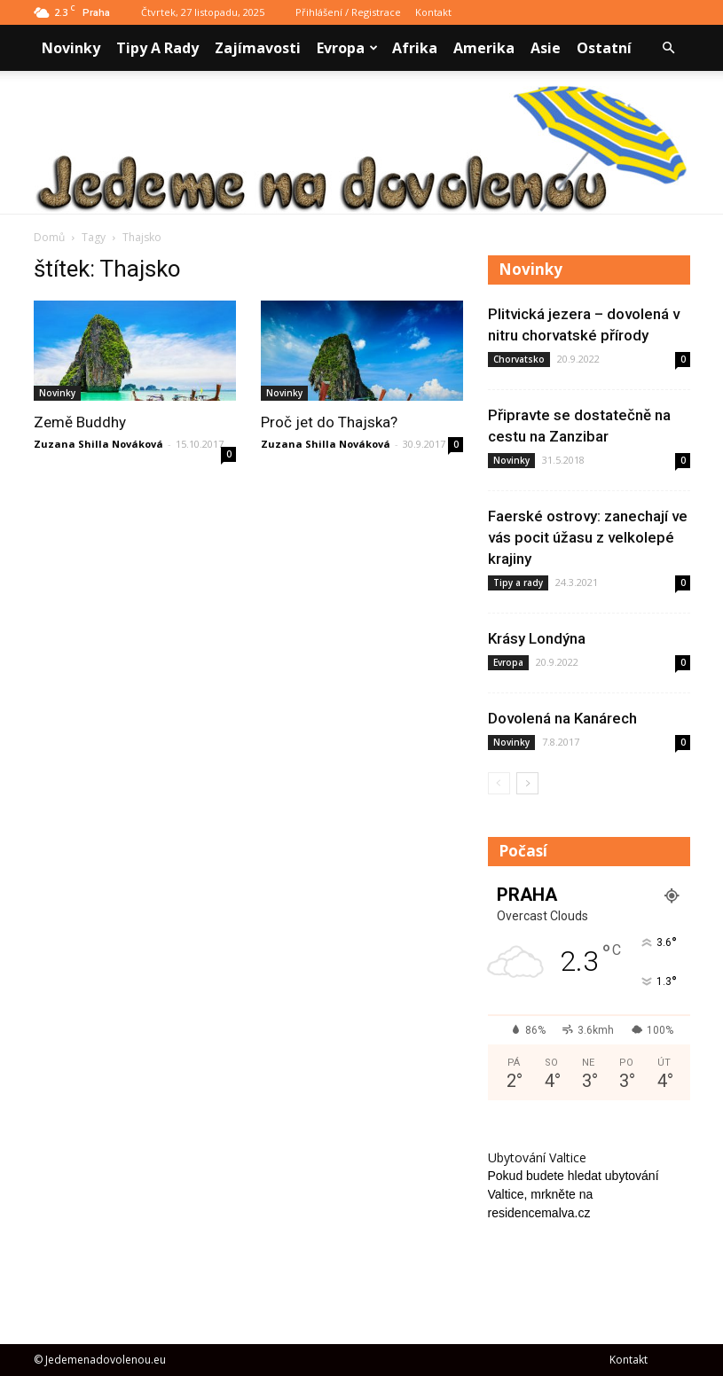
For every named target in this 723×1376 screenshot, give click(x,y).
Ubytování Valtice (537, 1157)
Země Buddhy (80, 422)
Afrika (414, 48)
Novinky (71, 48)
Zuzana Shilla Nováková (98, 443)
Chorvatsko (519, 359)
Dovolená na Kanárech (562, 718)
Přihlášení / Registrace (348, 12)
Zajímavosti (258, 48)
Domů (49, 237)
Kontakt (433, 12)
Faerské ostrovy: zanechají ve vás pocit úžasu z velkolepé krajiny (588, 537)
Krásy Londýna (536, 638)
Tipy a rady (157, 48)
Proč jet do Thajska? (329, 422)
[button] (669, 48)
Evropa (347, 48)
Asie (545, 48)
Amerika (484, 48)
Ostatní (604, 48)
